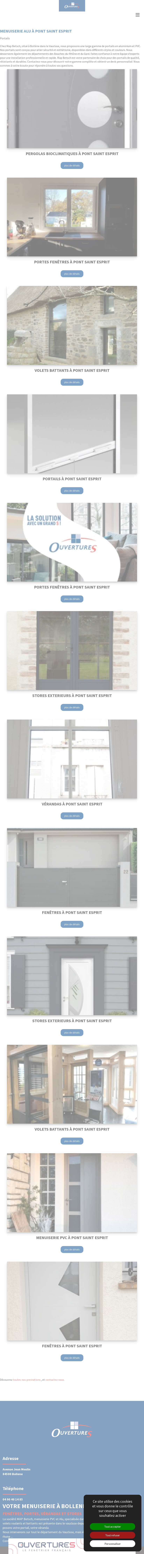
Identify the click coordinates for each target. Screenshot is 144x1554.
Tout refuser (112, 1535)
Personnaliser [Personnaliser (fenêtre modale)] (113, 1543)
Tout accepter (112, 1526)
